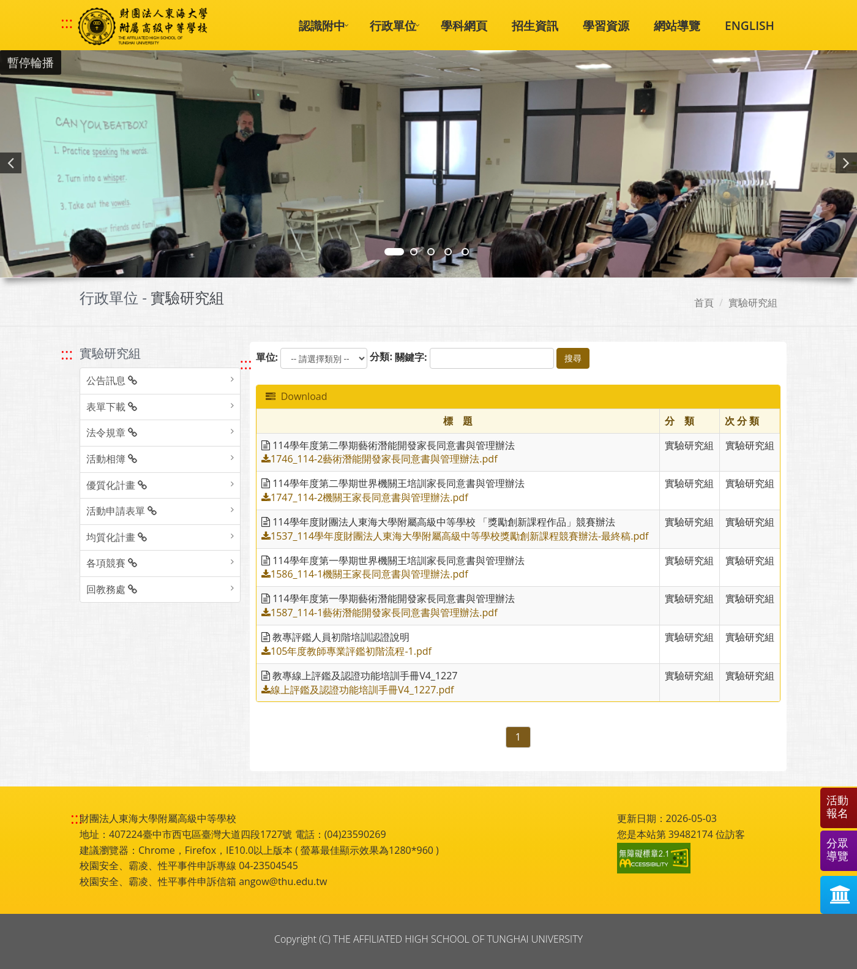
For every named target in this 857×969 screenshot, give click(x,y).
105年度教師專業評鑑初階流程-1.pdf (346, 651)
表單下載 (111, 406)
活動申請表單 (121, 511)
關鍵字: (411, 357)
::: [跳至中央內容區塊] (246, 363)
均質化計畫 (116, 537)
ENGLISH (749, 25)
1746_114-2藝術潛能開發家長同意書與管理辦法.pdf (379, 459)
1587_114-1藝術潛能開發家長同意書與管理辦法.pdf (379, 612)
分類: (381, 356)
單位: (267, 357)
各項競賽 (111, 563)
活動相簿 (111, 459)
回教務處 (111, 589)
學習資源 (606, 25)
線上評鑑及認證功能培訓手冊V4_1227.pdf (357, 689)
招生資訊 (535, 25)
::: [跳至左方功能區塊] (67, 353)
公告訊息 (111, 380)
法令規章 (111, 432)
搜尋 (573, 358)
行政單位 (393, 25)
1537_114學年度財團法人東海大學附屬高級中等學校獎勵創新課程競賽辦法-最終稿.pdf (454, 536)
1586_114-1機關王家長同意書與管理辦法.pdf (364, 574)
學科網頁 (464, 25)
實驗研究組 (752, 302)
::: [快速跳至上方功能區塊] (67, 23)
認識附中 (322, 25)
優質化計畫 (116, 485)
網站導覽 (677, 25)
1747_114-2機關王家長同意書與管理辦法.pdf (364, 497)
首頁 (704, 302)
